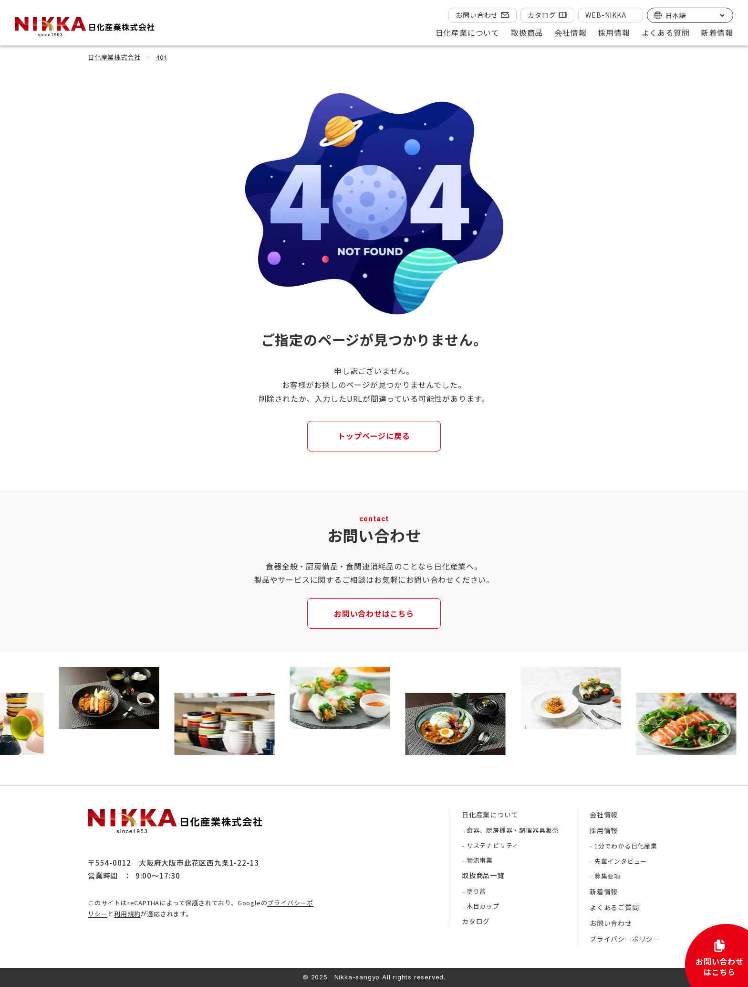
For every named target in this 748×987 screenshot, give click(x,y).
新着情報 (717, 32)
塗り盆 (476, 891)
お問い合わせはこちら (374, 613)
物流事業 (480, 860)
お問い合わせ (477, 15)
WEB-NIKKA (605, 15)
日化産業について (490, 814)
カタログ (542, 15)
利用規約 (127, 913)
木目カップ (483, 906)
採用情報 (604, 830)
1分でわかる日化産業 (625, 845)
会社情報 (604, 814)
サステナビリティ (493, 845)
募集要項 (607, 875)
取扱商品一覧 (483, 875)
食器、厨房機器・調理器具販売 (513, 830)
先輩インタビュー (620, 861)
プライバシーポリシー (625, 939)
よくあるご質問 (614, 907)
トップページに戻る (374, 435)
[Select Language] (695, 15)
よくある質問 (666, 32)
